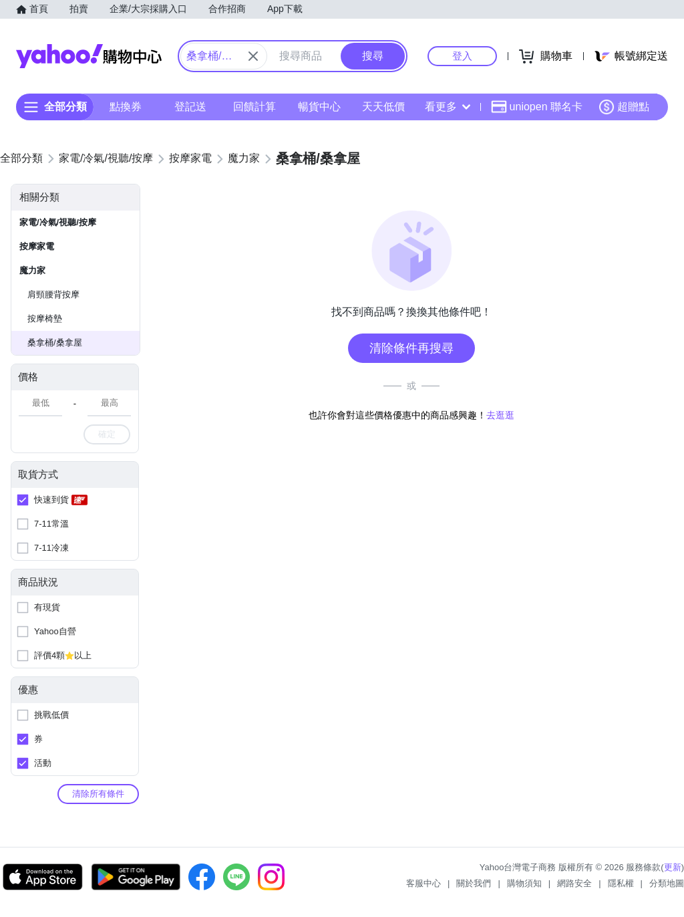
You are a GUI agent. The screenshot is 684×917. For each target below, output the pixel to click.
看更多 (447, 106)
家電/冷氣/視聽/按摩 (57, 222)
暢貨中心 (319, 106)
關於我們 (473, 883)
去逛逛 (500, 415)
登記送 (190, 106)
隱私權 (621, 883)
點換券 (126, 106)
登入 (462, 55)
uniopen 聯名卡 (536, 107)
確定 (107, 434)
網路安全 (574, 883)
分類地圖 (666, 883)
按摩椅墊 (44, 318)
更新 (672, 867)
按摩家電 (36, 246)
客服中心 (423, 883)
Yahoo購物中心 (89, 56)
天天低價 (383, 106)
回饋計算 (254, 106)
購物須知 (524, 883)
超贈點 (623, 107)
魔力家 (32, 270)
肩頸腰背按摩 (53, 294)
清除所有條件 (98, 794)
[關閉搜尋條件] (253, 56)
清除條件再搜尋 (411, 348)
